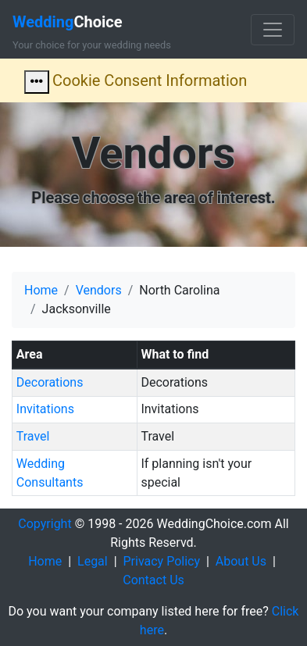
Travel (33, 436)
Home (41, 290)
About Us (241, 561)
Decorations (50, 382)
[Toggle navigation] (273, 29)
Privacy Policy (162, 561)
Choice (67, 21)
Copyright (44, 523)
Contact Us (153, 580)
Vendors (99, 290)
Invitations (45, 409)
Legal (92, 561)
